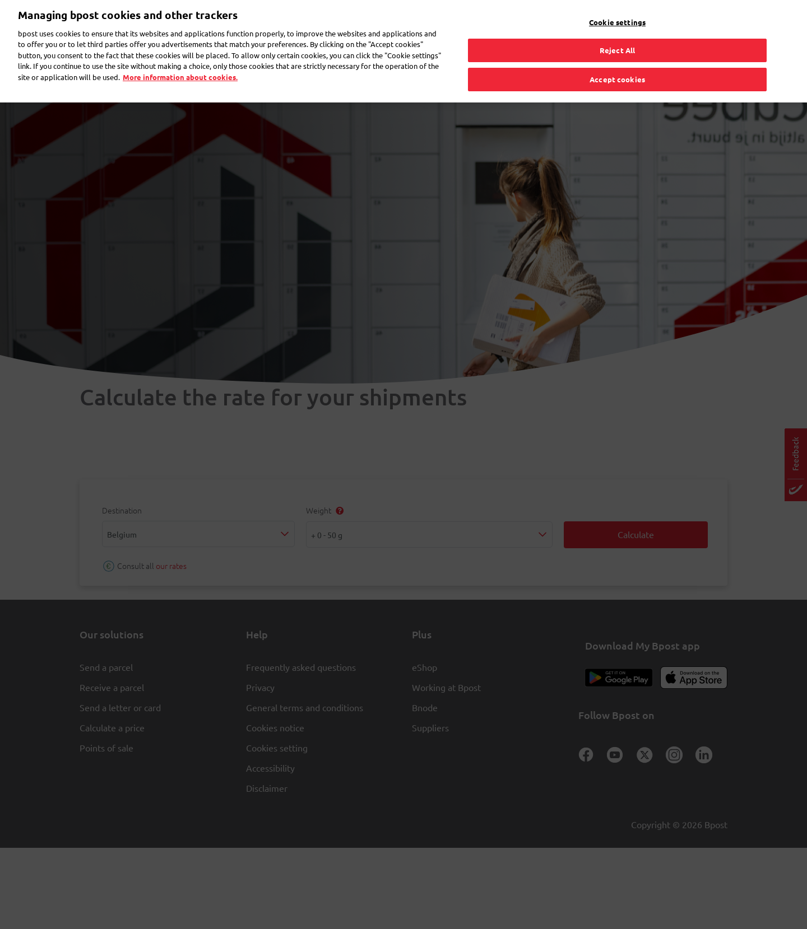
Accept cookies (617, 63)
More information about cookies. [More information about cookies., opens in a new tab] (180, 61)
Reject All (617, 35)
